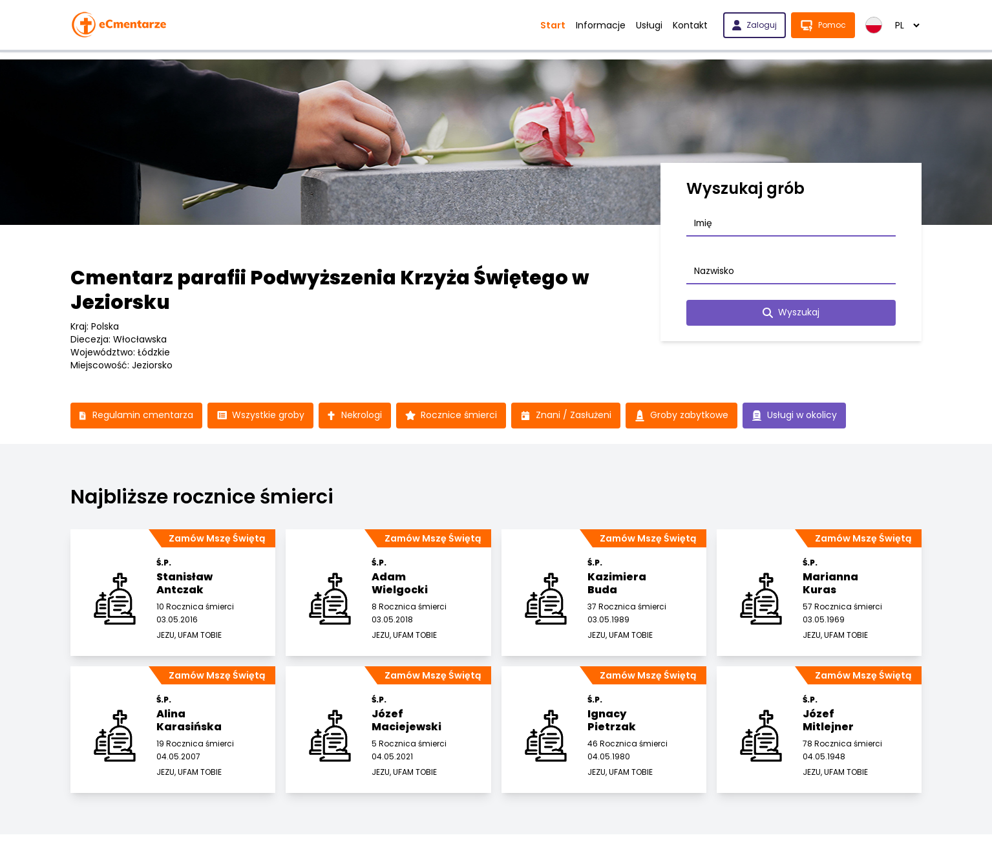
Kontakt (690, 25)
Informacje (601, 25)
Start (552, 25)
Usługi (649, 25)
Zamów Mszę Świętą (217, 538)
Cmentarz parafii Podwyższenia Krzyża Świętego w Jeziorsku (329, 290)
